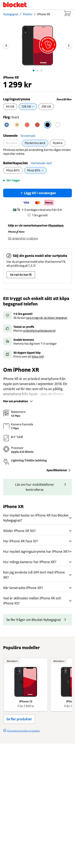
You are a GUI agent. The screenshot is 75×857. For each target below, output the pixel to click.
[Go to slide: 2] (41, 70)
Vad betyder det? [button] (41, 163)
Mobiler (28, 14)
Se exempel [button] (28, 136)
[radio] (10, 106)
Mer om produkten (18, 401)
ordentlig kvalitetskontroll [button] (39, 330)
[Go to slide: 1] (37, 70)
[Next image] (69, 45)
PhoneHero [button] (56, 225)
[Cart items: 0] (67, 13)
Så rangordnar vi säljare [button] (23, 238)
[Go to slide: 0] (33, 70)
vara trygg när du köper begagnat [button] (46, 318)
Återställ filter (64, 99)
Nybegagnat (10, 14)
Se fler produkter (19, 719)
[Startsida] (15, 4)
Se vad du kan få (21, 274)
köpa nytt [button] (37, 356)
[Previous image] (6, 45)
